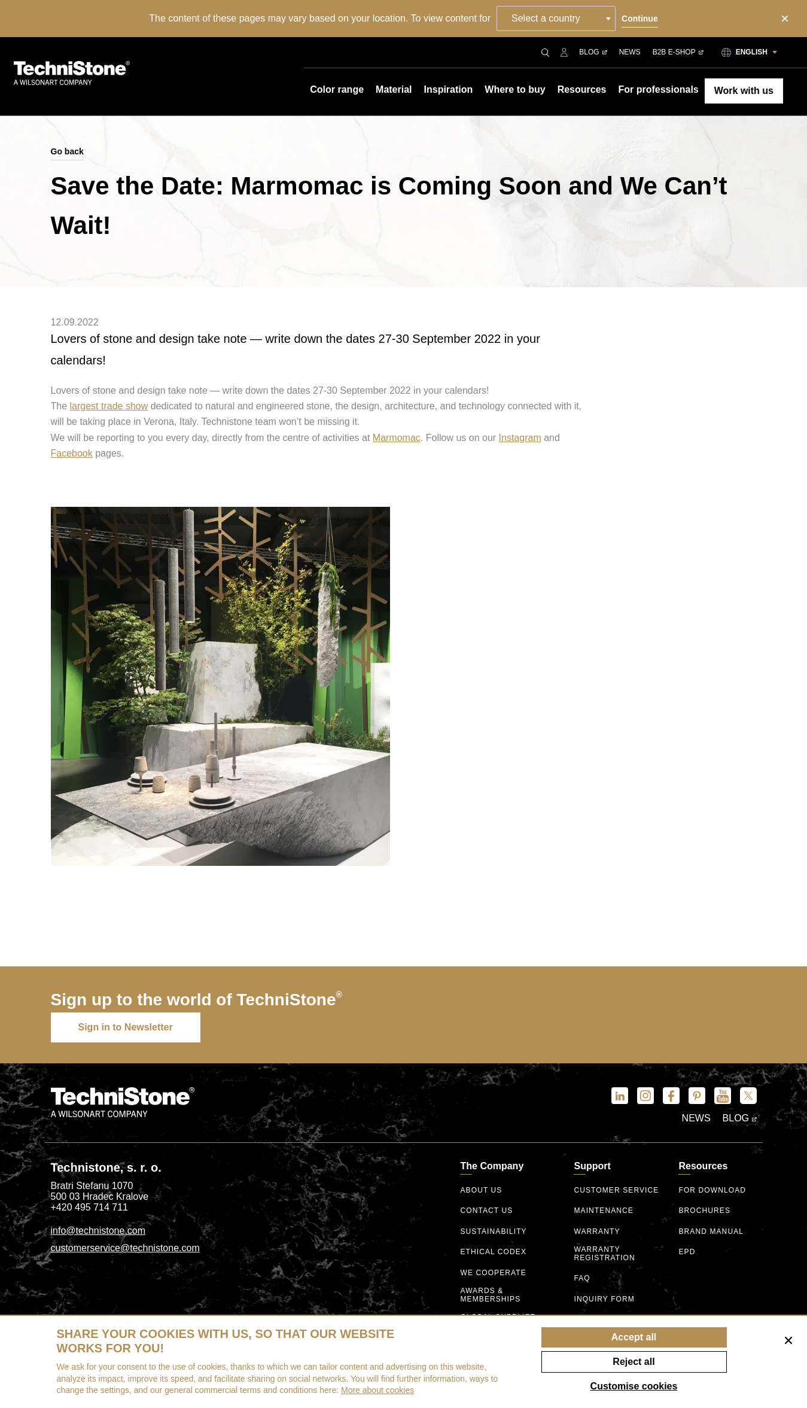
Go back (67, 151)
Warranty (597, 1232)
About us (481, 1190)
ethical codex (493, 1252)
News (630, 52)
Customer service (616, 1190)
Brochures (704, 1211)
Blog (593, 52)
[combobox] (556, 19)
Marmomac (397, 438)
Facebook (72, 453)
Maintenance (603, 1211)
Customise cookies (634, 1386)
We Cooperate (493, 1273)
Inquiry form (604, 1299)
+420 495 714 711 (89, 1207)
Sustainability (493, 1232)
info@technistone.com (98, 1230)
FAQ (582, 1278)
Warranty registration (604, 1254)
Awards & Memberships (490, 1295)
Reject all (633, 1362)
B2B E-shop (678, 52)
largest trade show (109, 406)
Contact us (486, 1211)
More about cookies (377, 1390)
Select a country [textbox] (545, 18)
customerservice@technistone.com (125, 1248)
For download (712, 1190)
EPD (686, 1252)
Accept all (634, 1337)
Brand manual (711, 1232)
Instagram (520, 438)
